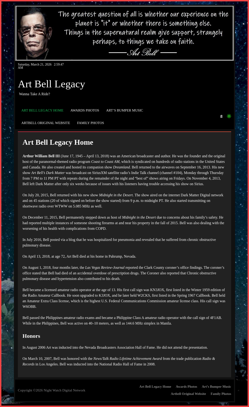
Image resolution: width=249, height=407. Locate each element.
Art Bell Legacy (51, 84)
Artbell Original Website (45, 123)
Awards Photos (84, 110)
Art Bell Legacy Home (42, 110)
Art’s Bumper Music (124, 110)
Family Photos (90, 123)
